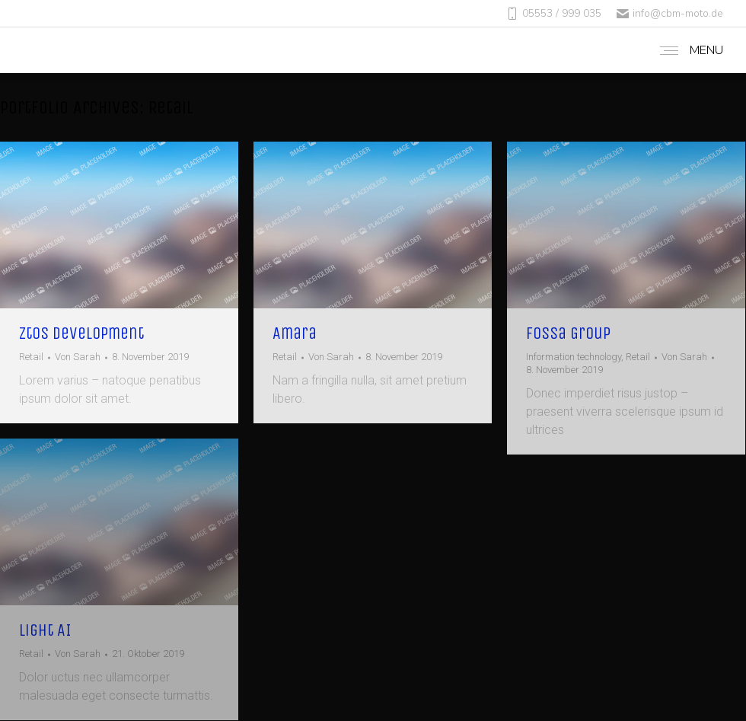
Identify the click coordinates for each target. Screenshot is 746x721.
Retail (31, 356)
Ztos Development (81, 333)
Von (77, 356)
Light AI (45, 630)
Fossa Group (568, 333)
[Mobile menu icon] (687, 50)
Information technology (573, 356)
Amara (295, 333)
